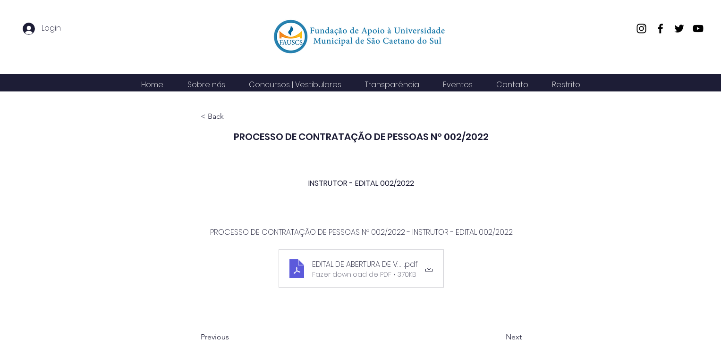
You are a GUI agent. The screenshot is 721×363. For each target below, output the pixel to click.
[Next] (498, 337)
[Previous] (232, 337)
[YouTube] (698, 28)
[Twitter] (679, 28)
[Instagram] (641, 28)
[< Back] (232, 117)
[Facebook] (660, 28)
